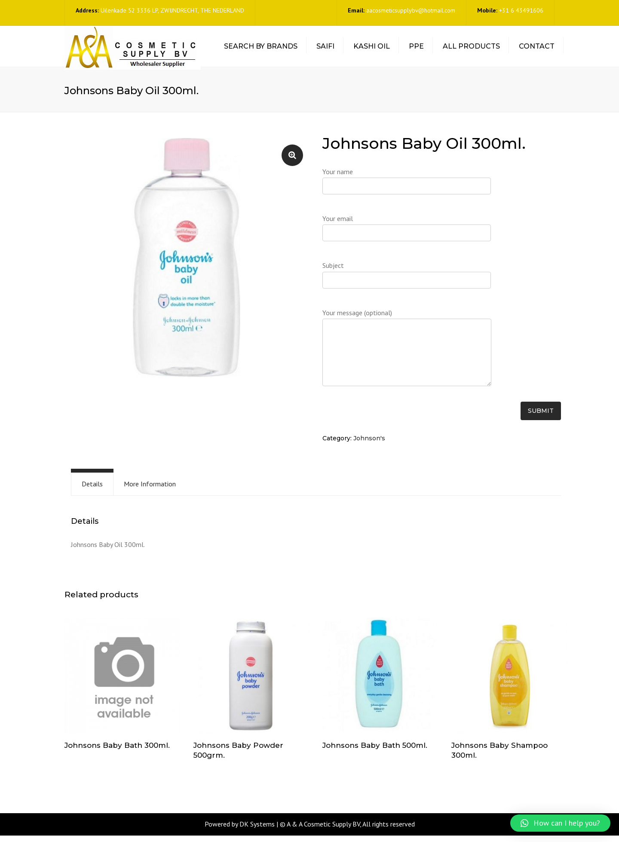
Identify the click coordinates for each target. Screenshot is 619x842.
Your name (406, 191)
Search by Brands (260, 50)
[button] (560, 823)
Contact (537, 50)
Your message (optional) (406, 359)
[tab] (92, 490)
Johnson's (369, 445)
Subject (406, 284)
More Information (150, 490)
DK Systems (257, 831)
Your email (406, 238)
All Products (471, 50)
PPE (416, 50)
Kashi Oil (371, 50)
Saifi (325, 50)
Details (92, 490)
